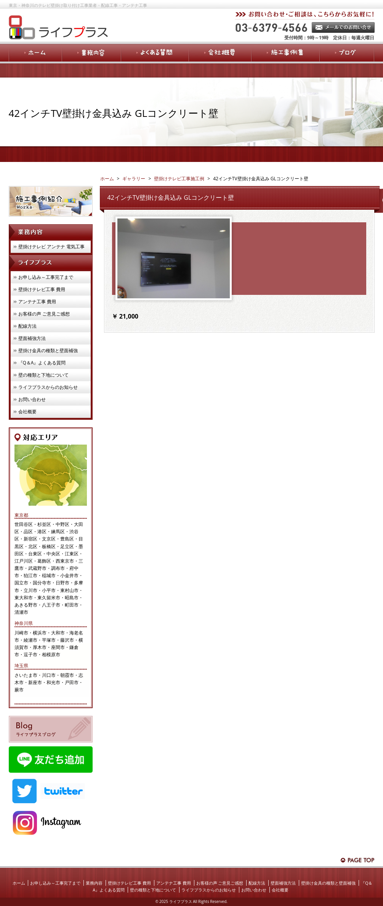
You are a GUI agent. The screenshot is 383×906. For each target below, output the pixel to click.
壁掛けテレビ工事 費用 (41, 289)
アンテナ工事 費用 (37, 301)
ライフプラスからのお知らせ (48, 387)
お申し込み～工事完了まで (45, 277)
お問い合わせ (32, 399)
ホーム (19, 883)
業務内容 (94, 883)
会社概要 (27, 411)
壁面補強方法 (32, 338)
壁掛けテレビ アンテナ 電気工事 (51, 246)
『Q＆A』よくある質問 (42, 362)
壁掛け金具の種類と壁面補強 (48, 350)
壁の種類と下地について (43, 375)
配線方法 (27, 326)
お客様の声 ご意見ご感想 (44, 314)
